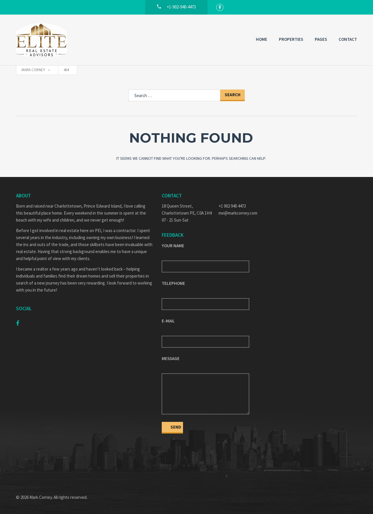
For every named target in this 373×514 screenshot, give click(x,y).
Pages (321, 39)
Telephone (173, 283)
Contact (348, 39)
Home (261, 39)
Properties (291, 39)
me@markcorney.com (238, 213)
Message (171, 358)
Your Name (173, 245)
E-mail (168, 321)
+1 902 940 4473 (232, 206)
